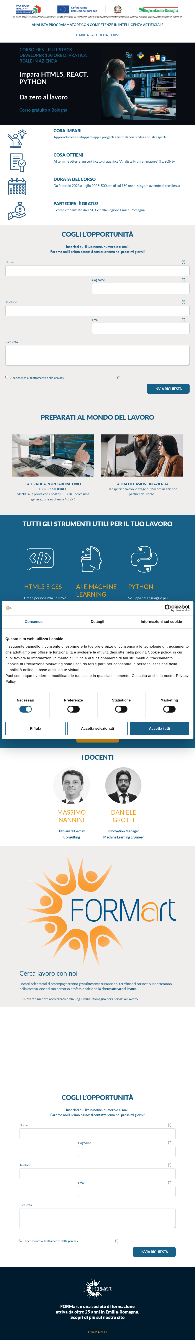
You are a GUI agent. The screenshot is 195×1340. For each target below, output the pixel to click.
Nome (9, 262)
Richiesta (11, 342)
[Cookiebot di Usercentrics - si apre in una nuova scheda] (171, 608)
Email (95, 320)
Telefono (11, 302)
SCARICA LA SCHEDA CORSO (97, 35)
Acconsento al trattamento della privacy (37, 378)
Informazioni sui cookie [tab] (161, 622)
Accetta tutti (159, 728)
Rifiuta (35, 728)
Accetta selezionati (97, 728)
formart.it (97, 1332)
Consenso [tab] (34, 622)
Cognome (98, 280)
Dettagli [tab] (97, 622)
